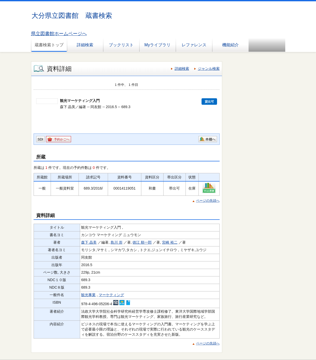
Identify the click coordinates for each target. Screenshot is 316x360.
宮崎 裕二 (170, 242)
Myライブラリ (157, 45)
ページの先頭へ (208, 200)
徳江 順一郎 (142, 242)
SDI (40, 139)
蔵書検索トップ (49, 45)
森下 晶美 (89, 242)
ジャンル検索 (209, 68)
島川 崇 (116, 242)
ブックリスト (121, 45)
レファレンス (194, 45)
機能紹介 (230, 45)
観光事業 (88, 295)
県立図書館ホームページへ (59, 33)
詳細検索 (85, 45)
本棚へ (210, 139)
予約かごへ (62, 139)
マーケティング (111, 295)
